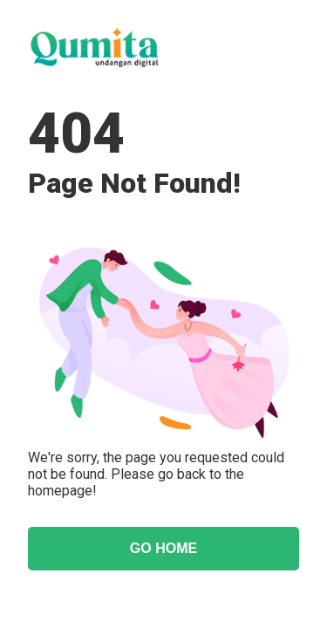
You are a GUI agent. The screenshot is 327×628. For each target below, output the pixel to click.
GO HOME (163, 548)
